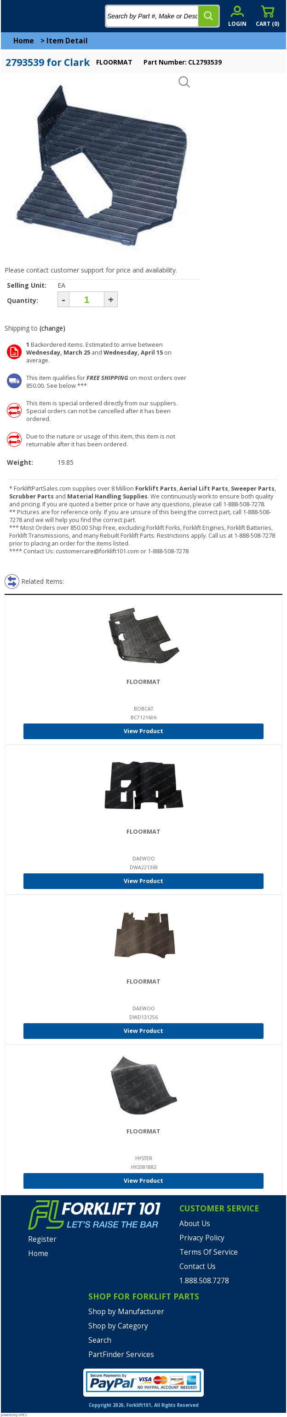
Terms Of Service (208, 1252)
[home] (44, 16)
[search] (208, 16)
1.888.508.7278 (204, 1281)
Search (99, 1340)
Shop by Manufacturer (126, 1311)
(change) (52, 328)
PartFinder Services (121, 1354)
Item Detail (67, 41)
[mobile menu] (15, 16)
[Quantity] (86, 299)
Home (23, 41)
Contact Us (197, 1266)
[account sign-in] (237, 16)
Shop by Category (118, 1326)
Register (42, 1239)
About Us (194, 1223)
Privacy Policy (201, 1238)
